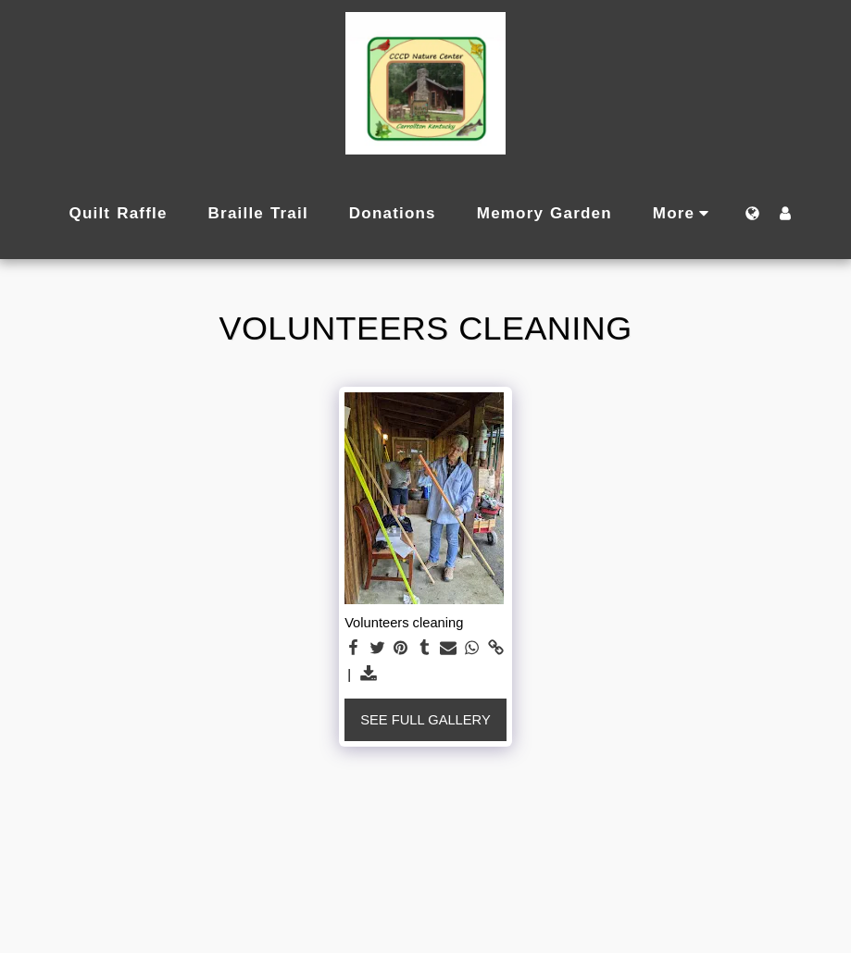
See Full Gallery (425, 719)
